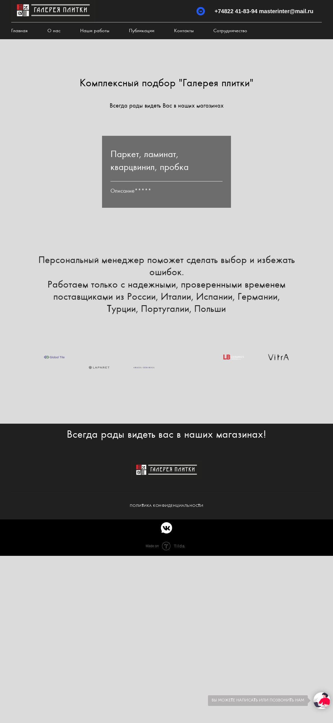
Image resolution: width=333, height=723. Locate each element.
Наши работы (94, 30)
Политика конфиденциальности (166, 506)
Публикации (141, 30)
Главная (19, 30)
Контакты (184, 30)
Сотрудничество (230, 30)
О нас (54, 30)
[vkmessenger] (200, 11)
